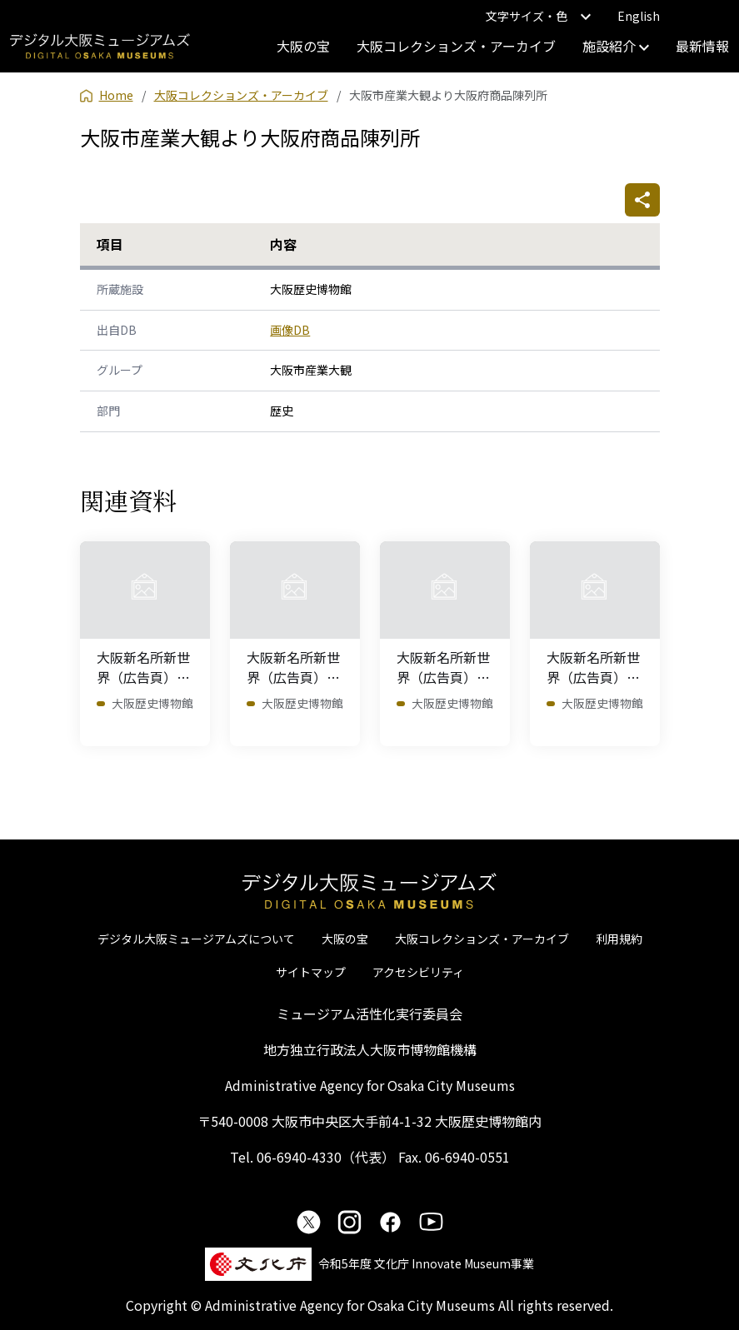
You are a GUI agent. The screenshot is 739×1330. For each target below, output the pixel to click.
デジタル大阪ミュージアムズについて (196, 938)
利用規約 (619, 938)
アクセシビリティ (418, 972)
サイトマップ (311, 972)
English (638, 15)
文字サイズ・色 (538, 15)
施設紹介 (615, 46)
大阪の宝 (303, 46)
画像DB (290, 329)
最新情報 (702, 46)
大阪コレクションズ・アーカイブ (456, 46)
